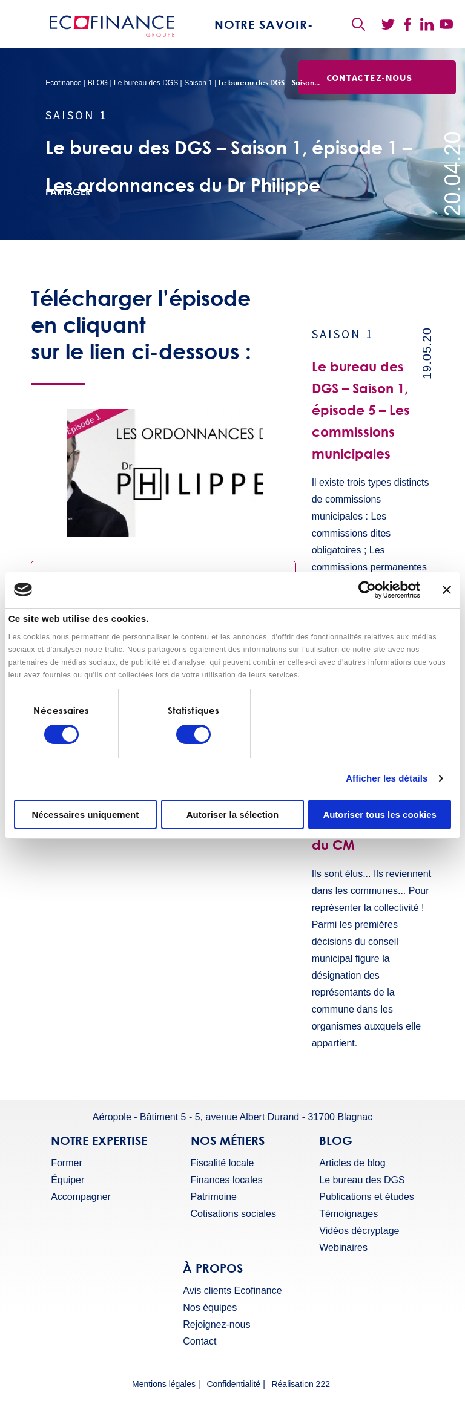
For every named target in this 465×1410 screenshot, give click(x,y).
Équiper (67, 1180)
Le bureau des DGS (146, 83)
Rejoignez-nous (216, 1325)
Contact (199, 1341)
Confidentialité (233, 1384)
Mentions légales (164, 1384)
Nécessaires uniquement (85, 814)
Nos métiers (228, 1140)
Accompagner (81, 1197)
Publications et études (366, 1197)
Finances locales (227, 1180)
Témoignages (348, 1214)
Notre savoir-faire (263, 42)
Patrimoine (214, 1197)
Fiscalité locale (222, 1163)
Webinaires (343, 1248)
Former (66, 1163)
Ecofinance (63, 83)
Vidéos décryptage (359, 1231)
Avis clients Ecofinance (232, 1291)
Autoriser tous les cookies (380, 814)
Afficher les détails (386, 778)
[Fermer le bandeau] (447, 590)
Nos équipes (210, 1308)
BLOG (98, 83)
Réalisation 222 (300, 1384)
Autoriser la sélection (232, 814)
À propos (213, 1268)
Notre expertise (99, 1140)
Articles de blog (352, 1163)
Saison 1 (198, 83)
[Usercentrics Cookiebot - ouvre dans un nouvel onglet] (367, 590)
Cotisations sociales (233, 1214)
